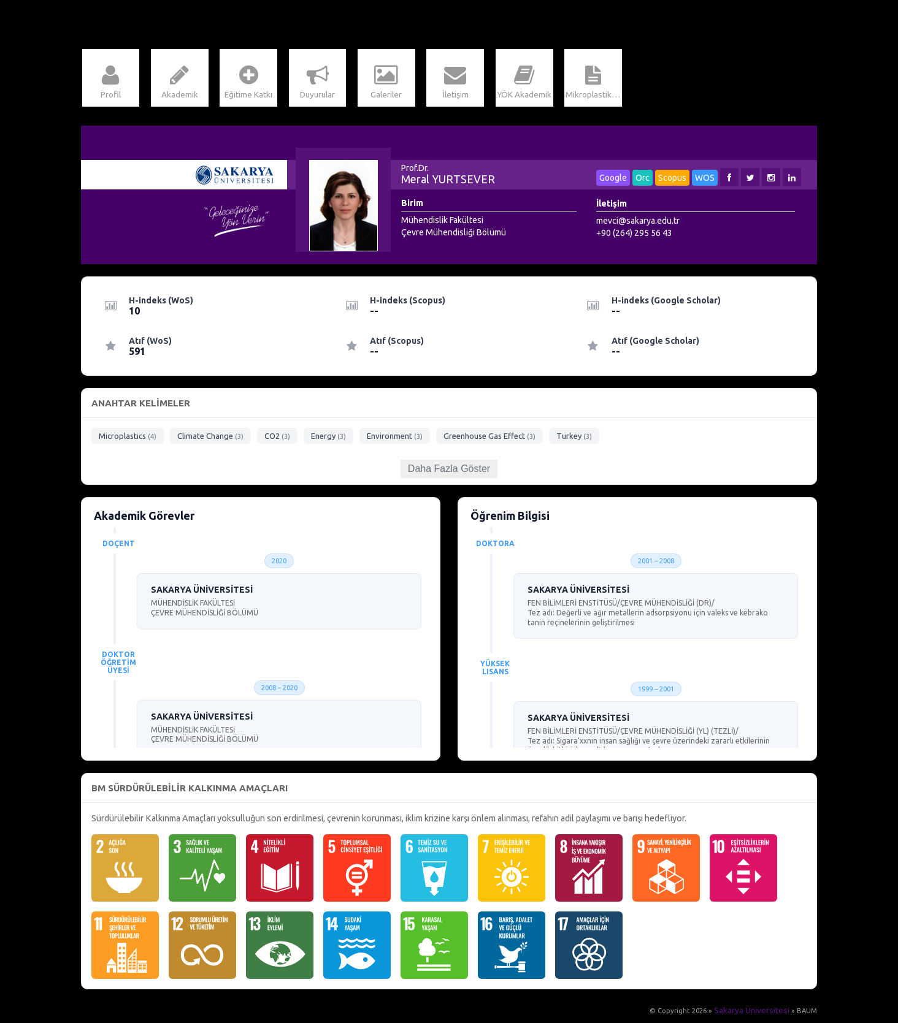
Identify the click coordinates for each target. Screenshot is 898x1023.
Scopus (672, 181)
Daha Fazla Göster (449, 471)
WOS (705, 181)
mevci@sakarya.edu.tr (638, 224)
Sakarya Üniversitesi (756, 1013)
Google (613, 181)
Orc (642, 181)
